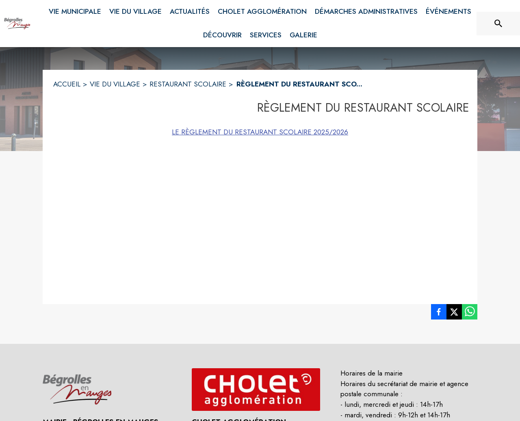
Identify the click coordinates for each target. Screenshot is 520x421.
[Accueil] (17, 23)
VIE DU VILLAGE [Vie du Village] (115, 84)
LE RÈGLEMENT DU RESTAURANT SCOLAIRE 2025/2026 (260, 132)
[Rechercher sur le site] (498, 23)
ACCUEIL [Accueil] (66, 84)
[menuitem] (75, 10)
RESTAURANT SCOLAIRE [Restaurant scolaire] (188, 84)
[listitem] (438, 313)
